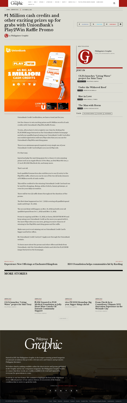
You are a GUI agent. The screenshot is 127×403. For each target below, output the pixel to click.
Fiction (80, 90)
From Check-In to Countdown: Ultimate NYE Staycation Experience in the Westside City (109, 305)
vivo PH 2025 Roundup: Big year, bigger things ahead (78, 303)
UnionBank (108, 113)
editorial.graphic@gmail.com (67, 385)
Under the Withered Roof (92, 87)
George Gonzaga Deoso (91, 108)
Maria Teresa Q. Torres (90, 99)
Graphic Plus (14, 9)
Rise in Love (85, 96)
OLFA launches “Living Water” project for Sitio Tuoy (94, 77)
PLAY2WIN (99, 113)
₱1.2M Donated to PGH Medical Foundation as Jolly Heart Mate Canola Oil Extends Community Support (48, 306)
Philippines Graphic (19, 35)
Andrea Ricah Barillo (90, 90)
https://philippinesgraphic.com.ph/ (105, 53)
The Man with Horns (89, 105)
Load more (64, 318)
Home (8, 9)
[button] (114, 3)
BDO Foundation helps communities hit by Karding (95, 264)
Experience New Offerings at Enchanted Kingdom (30, 264)
